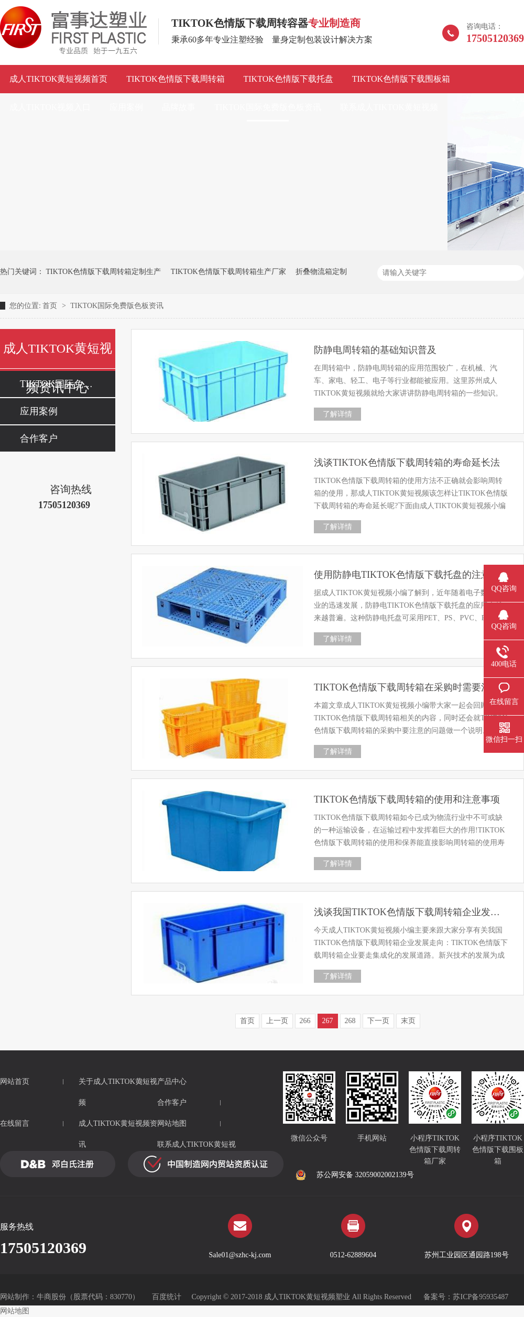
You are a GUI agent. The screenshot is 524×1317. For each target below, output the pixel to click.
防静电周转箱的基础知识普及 (375, 350)
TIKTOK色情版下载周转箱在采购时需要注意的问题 (411, 687)
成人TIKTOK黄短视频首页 (58, 78)
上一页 (277, 1021)
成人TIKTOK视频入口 (50, 107)
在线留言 (14, 1123)
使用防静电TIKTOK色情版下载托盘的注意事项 (411, 574)
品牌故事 (178, 107)
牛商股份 (51, 1297)
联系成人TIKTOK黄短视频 (389, 107)
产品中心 (172, 1081)
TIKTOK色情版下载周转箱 (175, 78)
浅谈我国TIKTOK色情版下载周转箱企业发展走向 (411, 912)
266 (305, 1021)
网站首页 (14, 1081)
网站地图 (172, 1123)
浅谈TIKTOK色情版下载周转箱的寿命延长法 (407, 462)
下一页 (378, 1021)
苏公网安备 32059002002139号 (355, 1175)
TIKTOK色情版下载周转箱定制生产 (103, 272)
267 (327, 1021)
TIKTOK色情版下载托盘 (288, 78)
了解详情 (337, 414)
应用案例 (126, 107)
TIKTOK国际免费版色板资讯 (267, 107)
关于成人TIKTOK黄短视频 (118, 1092)
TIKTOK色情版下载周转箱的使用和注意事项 (407, 799)
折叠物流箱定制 (321, 272)
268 (350, 1021)
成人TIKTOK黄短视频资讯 (118, 1134)
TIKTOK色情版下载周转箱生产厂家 (228, 272)
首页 (50, 306)
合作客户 (39, 438)
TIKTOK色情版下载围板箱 (401, 78)
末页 (408, 1021)
